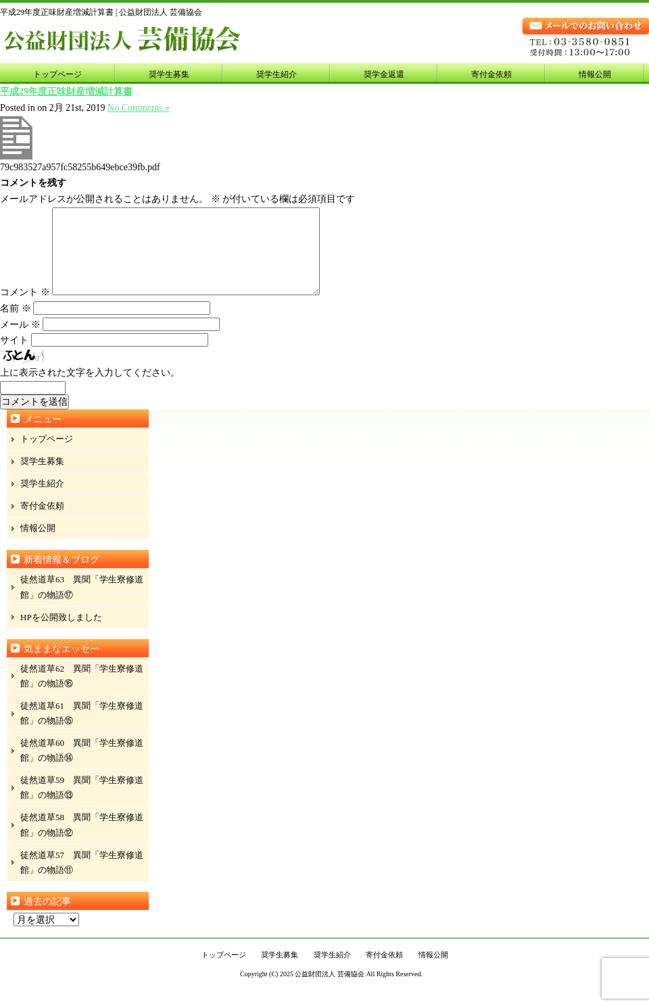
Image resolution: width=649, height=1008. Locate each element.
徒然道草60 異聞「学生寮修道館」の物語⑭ (81, 766)
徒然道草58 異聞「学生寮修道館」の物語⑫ (81, 840)
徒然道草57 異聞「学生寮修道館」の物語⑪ (81, 878)
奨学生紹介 (276, 74)
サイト (14, 356)
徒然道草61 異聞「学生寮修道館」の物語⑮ (81, 729)
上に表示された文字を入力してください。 (90, 389)
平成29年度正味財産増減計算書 (66, 91)
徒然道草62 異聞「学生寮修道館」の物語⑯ (81, 692)
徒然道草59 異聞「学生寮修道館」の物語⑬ (81, 803)
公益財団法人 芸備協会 (329, 990)
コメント (25, 308)
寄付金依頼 (491, 74)
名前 (15, 325)
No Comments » (138, 108)
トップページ (57, 74)
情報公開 (595, 74)
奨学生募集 (169, 74)
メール (20, 341)
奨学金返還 (384, 74)
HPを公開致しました (61, 633)
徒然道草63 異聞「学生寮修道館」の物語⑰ (81, 602)
